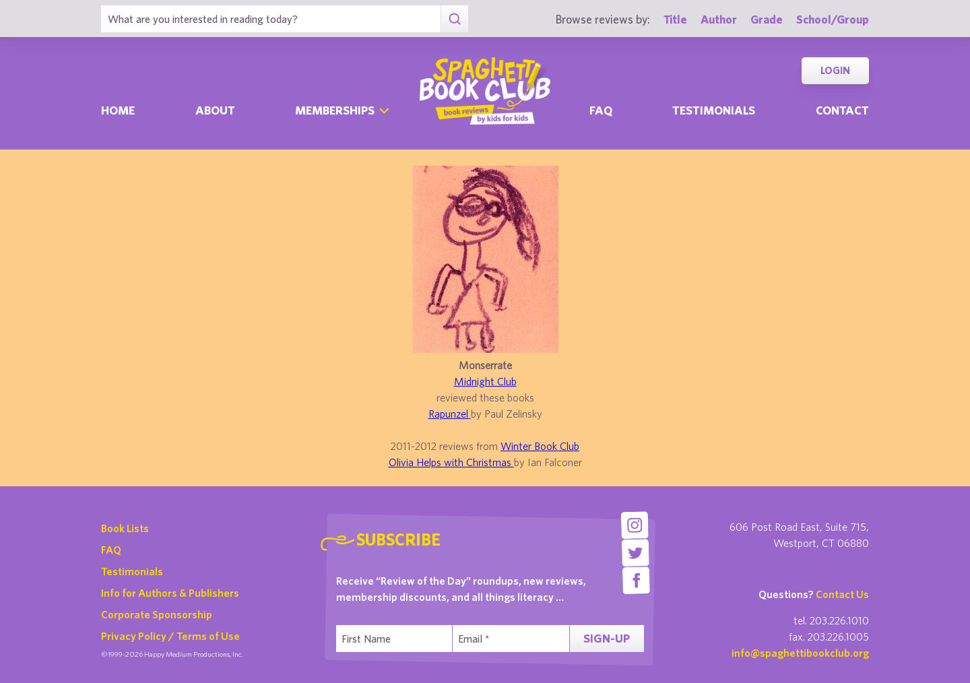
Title (675, 19)
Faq (600, 110)
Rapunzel (449, 414)
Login (835, 70)
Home (118, 110)
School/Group (832, 19)
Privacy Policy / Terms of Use (170, 636)
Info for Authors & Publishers (170, 593)
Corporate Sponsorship (156, 614)
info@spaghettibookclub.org (800, 653)
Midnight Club (485, 381)
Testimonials (713, 110)
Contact (842, 110)
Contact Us (842, 594)
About (215, 110)
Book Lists (125, 528)
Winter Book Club (539, 446)
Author (719, 19)
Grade (766, 19)
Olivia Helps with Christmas (451, 462)
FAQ (111, 550)
